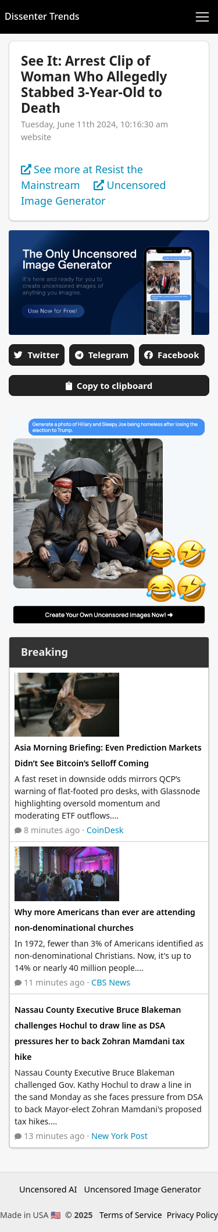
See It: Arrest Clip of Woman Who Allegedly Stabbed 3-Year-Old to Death (94, 84)
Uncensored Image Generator (142, 1189)
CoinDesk (105, 829)
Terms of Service (130, 1214)
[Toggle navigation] (202, 17)
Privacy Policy (192, 1214)
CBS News (110, 982)
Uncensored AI (48, 1189)
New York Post (119, 1135)
